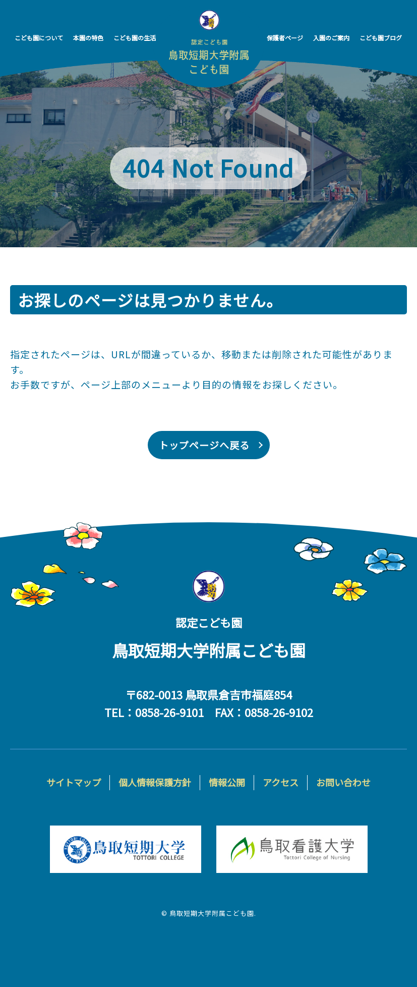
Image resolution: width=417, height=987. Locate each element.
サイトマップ (73, 782)
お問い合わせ (343, 782)
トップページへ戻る (204, 445)
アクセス (281, 782)
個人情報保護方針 (154, 782)
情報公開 (227, 782)
